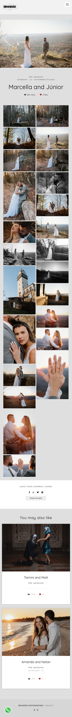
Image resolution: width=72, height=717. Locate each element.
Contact (49, 705)
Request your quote (36, 498)
